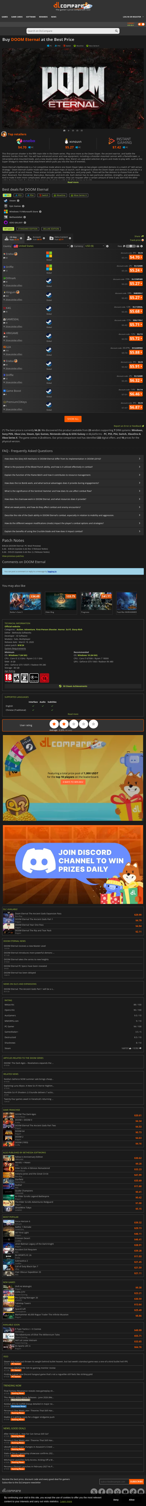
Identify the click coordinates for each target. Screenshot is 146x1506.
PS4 (30, 195)
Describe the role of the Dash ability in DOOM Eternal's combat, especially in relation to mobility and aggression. (59, 515)
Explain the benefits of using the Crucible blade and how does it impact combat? (44, 531)
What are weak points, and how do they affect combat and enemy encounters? (43, 507)
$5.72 (136, 338)
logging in (52, 571)
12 (5, 270)
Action (20, 646)
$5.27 (136, 283)
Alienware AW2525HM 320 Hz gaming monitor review (29, 1385)
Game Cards (17, 17)
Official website (12, 643)
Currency (78, 246)
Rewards (43, 17)
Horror (61, 646)
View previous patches (13, 556)
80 (5, 282)
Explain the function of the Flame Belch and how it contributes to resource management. (48, 475)
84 (5, 337)
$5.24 (136, 270)
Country (7, 246)
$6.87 (136, 407)
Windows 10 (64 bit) (87, 672)
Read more (73, 182)
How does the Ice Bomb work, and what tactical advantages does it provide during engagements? (52, 483)
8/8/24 (21, 662)
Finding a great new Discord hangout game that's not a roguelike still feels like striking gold (48, 1391)
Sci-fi (68, 646)
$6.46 (136, 393)
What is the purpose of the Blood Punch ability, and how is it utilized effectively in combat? (49, 466)
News (53, 17)
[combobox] (41, 246)
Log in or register (132, 17)
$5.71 (136, 324)
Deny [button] (115, 1500)
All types (8, 228)
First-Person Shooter (46, 646)
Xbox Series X (79, 195)
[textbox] (24, 246)
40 (5, 323)
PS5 (18, 195)
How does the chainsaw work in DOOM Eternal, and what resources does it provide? (45, 499)
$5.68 (136, 311)
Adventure (29, 646)
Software (31, 17)
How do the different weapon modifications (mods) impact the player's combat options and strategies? (54, 523)
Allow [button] (131, 1500)
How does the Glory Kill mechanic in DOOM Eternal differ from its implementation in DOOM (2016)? (53, 458)
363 (6, 296)
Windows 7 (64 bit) (18, 672)
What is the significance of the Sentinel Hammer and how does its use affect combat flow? (48, 491)
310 (6, 350)
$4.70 (136, 257)
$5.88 (136, 352)
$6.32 (136, 380)
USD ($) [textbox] (89, 245)
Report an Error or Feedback (129, 426)
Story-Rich (77, 646)
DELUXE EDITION (51, 228)
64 (5, 258)
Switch (43, 195)
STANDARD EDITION (28, 228)
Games (5, 17)
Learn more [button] (66, 1501)
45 (5, 312)
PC (7, 195)
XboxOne (59, 195)
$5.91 (136, 366)
